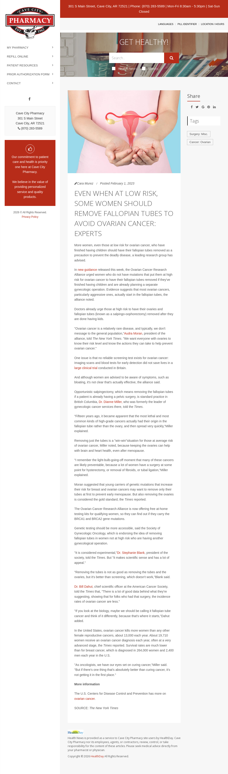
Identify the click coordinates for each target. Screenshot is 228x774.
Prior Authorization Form (28, 74)
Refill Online (17, 56)
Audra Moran (133, 333)
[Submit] (171, 58)
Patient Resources (22, 65)
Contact (14, 83)
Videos (150, 68)
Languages (165, 24)
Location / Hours (212, 24)
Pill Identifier (187, 24)
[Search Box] (136, 58)
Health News (124, 68)
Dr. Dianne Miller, (111, 402)
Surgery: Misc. (198, 134)
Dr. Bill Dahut (83, 586)
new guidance (88, 269)
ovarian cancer (84, 698)
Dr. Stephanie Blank (131, 552)
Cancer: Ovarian (200, 142)
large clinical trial (85, 368)
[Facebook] (29, 99)
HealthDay (97, 756)
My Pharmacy (17, 47)
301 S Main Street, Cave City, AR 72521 (98, 6)
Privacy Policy (30, 216)
